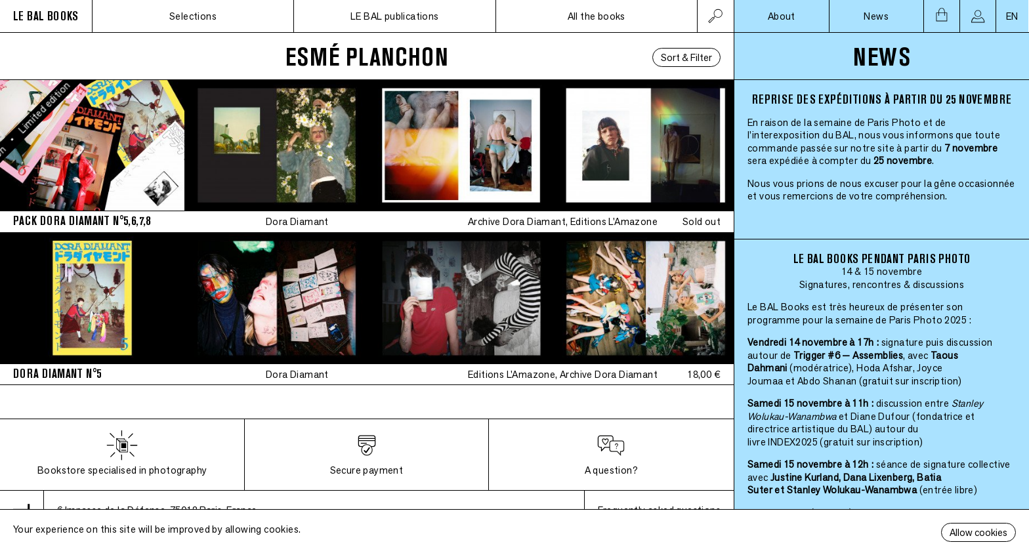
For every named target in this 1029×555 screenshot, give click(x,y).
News (876, 16)
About (781, 16)
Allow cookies (978, 532)
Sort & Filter (686, 57)
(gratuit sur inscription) (910, 381)
